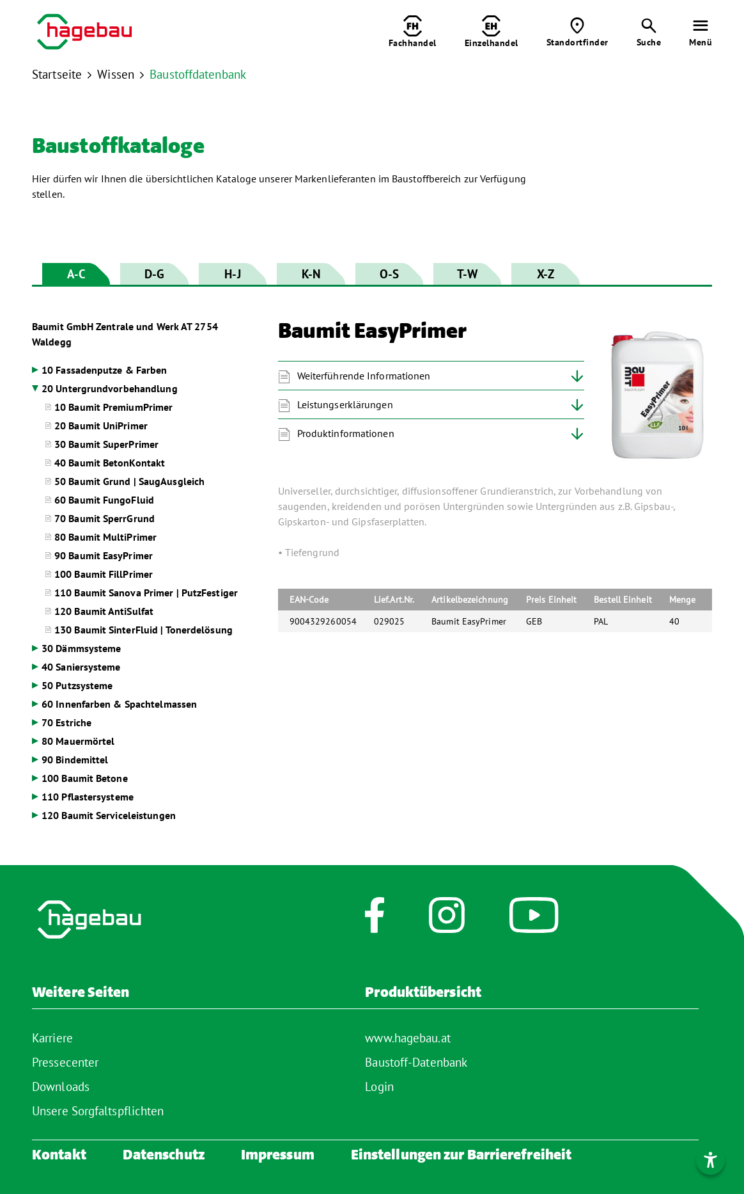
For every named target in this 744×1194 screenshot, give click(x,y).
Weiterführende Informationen (364, 375)
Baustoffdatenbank (198, 74)
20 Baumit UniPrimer (101, 425)
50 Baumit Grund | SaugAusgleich (129, 481)
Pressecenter (65, 1062)
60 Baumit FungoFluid (104, 499)
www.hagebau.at (407, 1038)
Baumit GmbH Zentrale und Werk (125, 334)
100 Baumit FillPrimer (103, 574)
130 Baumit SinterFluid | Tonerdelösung (143, 629)
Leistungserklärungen (345, 404)
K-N (311, 274)
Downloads (60, 1086)
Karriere (52, 1038)
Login (379, 1086)
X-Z (545, 274)
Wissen (115, 74)
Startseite (57, 74)
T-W (467, 274)
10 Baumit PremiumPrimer (113, 407)
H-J (232, 274)
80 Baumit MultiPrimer (105, 536)
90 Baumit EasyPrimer (103, 555)
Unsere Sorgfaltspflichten (98, 1110)
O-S (389, 274)
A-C (76, 274)
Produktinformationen (345, 433)
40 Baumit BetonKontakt (109, 462)
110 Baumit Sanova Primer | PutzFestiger (146, 592)
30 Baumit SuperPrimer (106, 444)
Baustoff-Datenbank (416, 1062)
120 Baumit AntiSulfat (103, 611)
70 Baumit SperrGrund (104, 518)
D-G (154, 274)
